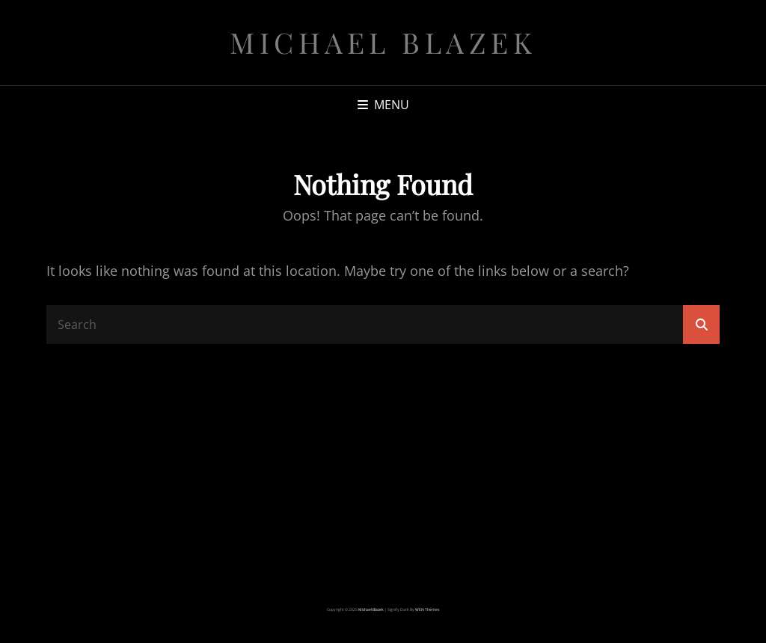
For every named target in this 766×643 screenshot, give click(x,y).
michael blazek (383, 42)
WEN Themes (427, 609)
